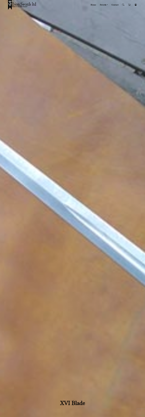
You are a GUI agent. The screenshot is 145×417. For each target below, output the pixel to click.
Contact (115, 5)
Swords (103, 5)
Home (93, 5)
